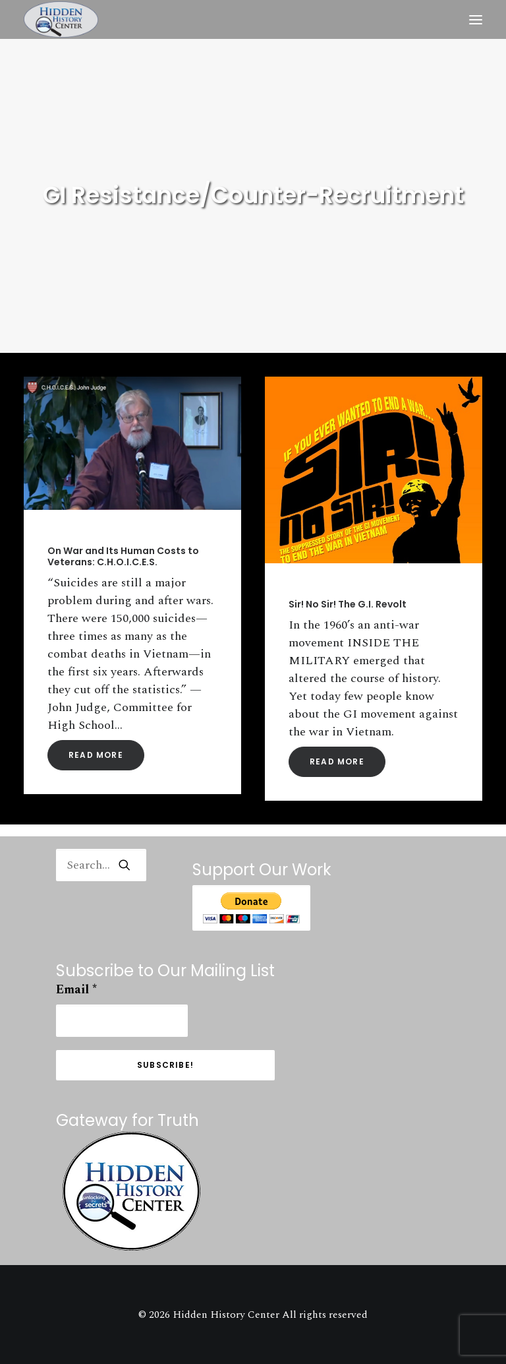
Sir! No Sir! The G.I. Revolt (348, 604)
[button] (475, 19)
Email (76, 990)
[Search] (101, 865)
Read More (96, 754)
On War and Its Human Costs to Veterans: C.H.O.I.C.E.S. (123, 556)
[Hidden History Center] (61, 19)
